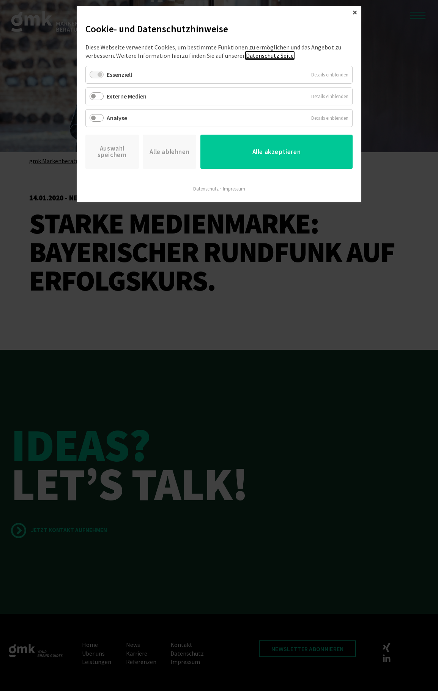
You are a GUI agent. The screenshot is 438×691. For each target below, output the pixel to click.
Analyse (117, 118)
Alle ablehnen (169, 152)
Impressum (234, 189)
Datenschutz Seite (270, 55)
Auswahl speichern (112, 151)
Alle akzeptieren (276, 152)
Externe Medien (127, 96)
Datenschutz (206, 189)
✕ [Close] (354, 12)
